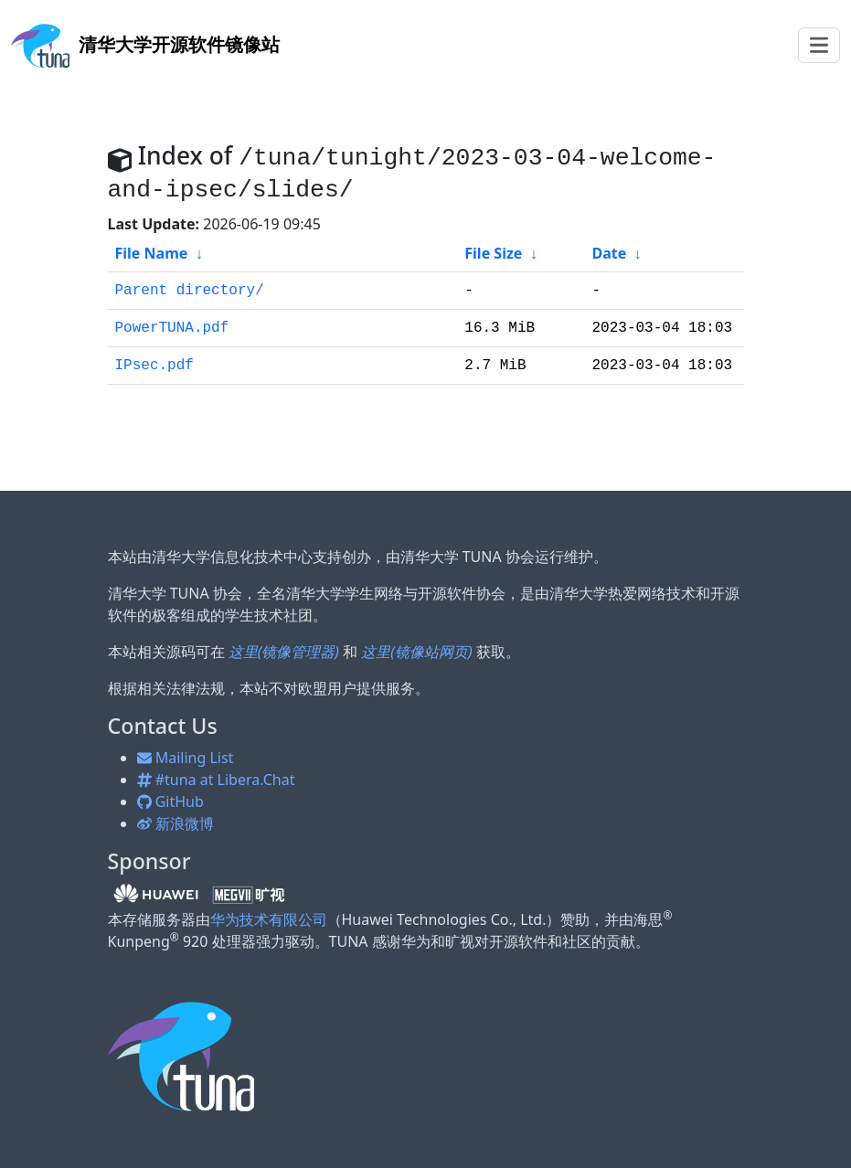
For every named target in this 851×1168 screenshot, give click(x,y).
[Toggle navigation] (819, 45)
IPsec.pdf (154, 365)
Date (608, 253)
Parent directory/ (189, 290)
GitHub (170, 801)
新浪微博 (175, 823)
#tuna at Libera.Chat (216, 780)
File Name (151, 253)
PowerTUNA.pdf (172, 328)
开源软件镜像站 (145, 44)
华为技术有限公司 (268, 919)
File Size (493, 253)
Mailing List (185, 758)
